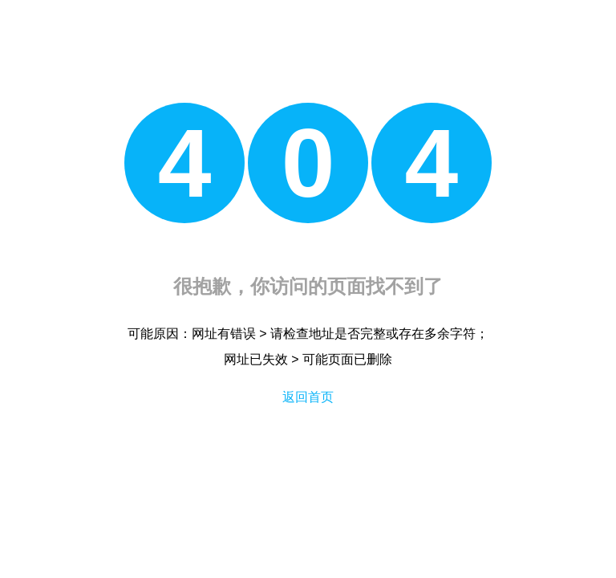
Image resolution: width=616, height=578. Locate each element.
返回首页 (308, 397)
